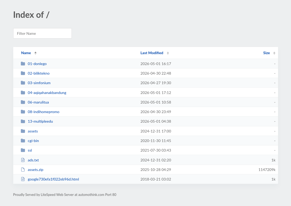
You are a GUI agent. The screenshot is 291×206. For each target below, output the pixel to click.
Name (26, 52)
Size (266, 52)
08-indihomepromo (40, 111)
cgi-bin (30, 140)
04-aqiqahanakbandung (43, 92)
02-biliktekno (35, 73)
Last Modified (152, 52)
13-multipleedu (37, 121)
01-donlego (34, 63)
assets (29, 131)
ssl (26, 150)
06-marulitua (35, 102)
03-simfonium (36, 82)
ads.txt (30, 160)
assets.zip (32, 169)
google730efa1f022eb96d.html (50, 179)
